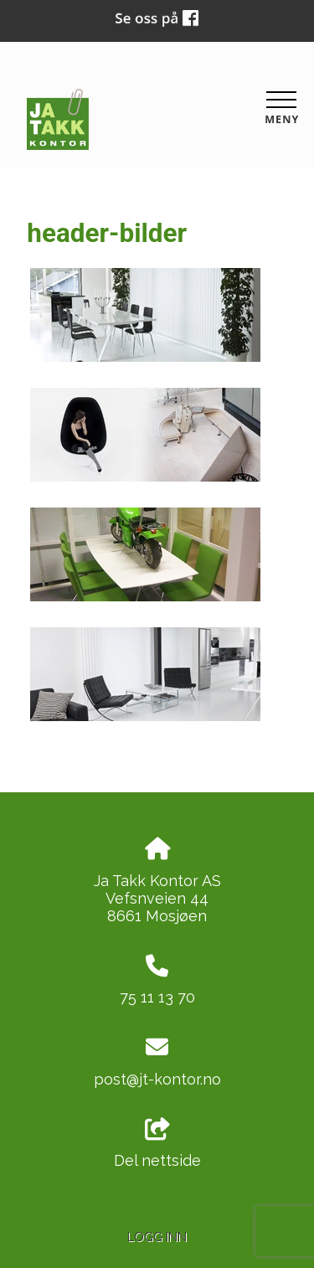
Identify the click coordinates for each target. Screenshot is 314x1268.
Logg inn (157, 1236)
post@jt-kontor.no (157, 1079)
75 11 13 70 (157, 997)
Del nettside (157, 1144)
